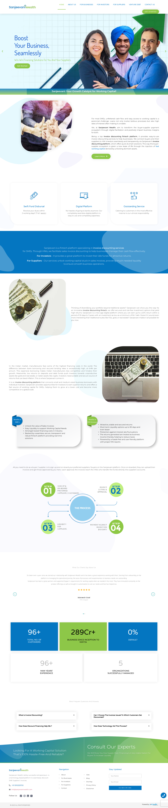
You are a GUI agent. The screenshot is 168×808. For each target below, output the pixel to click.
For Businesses (86, 5)
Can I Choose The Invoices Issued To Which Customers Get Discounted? (118, 716)
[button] (150, 12)
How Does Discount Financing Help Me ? (35, 726)
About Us (72, 5)
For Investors (103, 5)
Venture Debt (135, 5)
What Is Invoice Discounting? (30, 715)
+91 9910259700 (17, 785)
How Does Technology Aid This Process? (110, 726)
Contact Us (150, 5)
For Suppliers (119, 5)
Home (61, 5)
